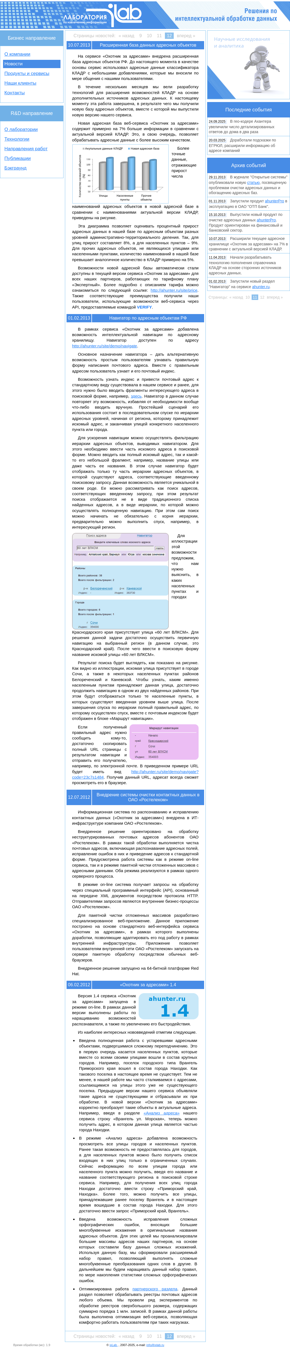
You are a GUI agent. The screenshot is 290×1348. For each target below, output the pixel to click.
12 (169, 35)
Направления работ (26, 148)
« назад (126, 35)
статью (253, 182)
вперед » (186, 35)
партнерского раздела (155, 1289)
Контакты (14, 92)
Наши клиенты (20, 83)
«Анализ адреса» (162, 1113)
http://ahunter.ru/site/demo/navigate (104, 346)
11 (159, 35)
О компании (17, 54)
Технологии (16, 139)
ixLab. (114, 1345)
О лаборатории (21, 129)
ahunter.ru (261, 287)
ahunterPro (274, 201)
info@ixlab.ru (155, 1345)
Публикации (17, 158)
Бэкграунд (15, 168)
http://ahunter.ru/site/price (174, 290)
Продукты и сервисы (26, 73)
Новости (13, 63)
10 (149, 35)
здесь (136, 396)
